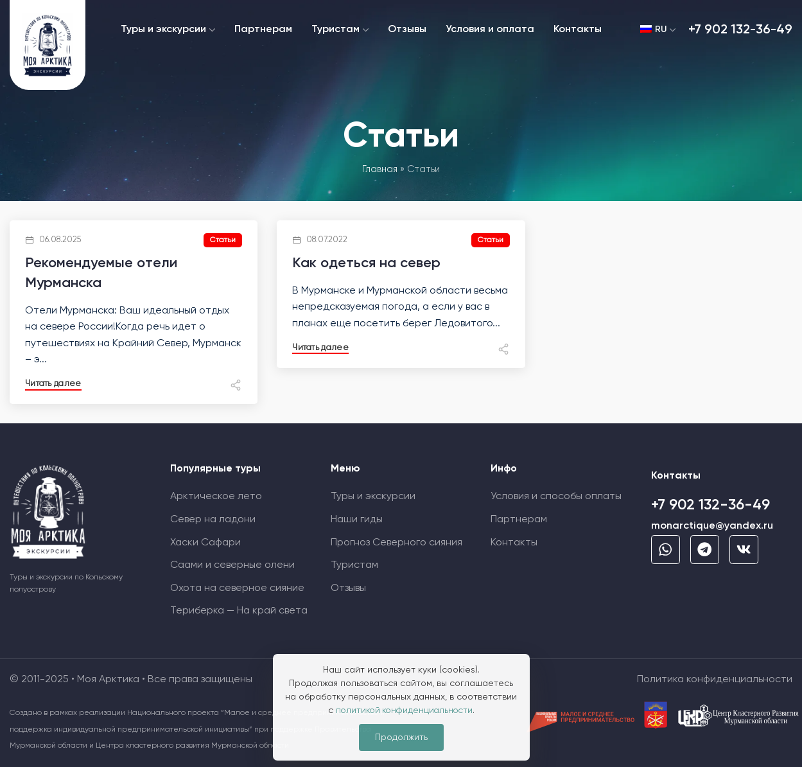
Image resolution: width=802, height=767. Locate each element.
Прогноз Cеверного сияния (396, 543)
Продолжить (401, 737)
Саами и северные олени (232, 565)
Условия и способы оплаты (556, 496)
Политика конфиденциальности (714, 679)
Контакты (514, 543)
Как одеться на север (367, 263)
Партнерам (519, 520)
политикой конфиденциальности (404, 710)
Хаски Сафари (205, 543)
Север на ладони (213, 520)
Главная (379, 169)
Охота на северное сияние (237, 588)
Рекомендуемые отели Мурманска (102, 273)
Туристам (354, 565)
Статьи (222, 240)
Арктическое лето (216, 496)
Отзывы (348, 588)
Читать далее (54, 384)
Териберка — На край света (239, 611)
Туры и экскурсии (373, 496)
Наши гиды (357, 520)
